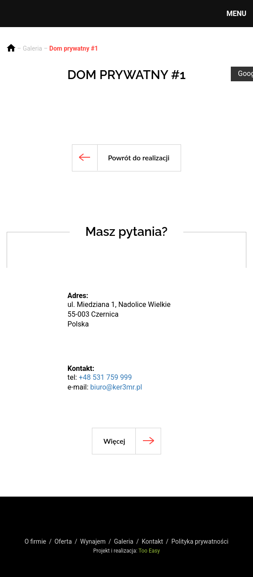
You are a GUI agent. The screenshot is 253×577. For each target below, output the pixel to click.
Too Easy (149, 551)
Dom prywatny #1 (73, 48)
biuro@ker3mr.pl (116, 387)
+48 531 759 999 (105, 377)
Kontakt (152, 541)
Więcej (114, 441)
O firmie (35, 541)
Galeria (32, 48)
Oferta (63, 541)
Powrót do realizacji (139, 157)
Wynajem (92, 541)
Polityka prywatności (200, 541)
